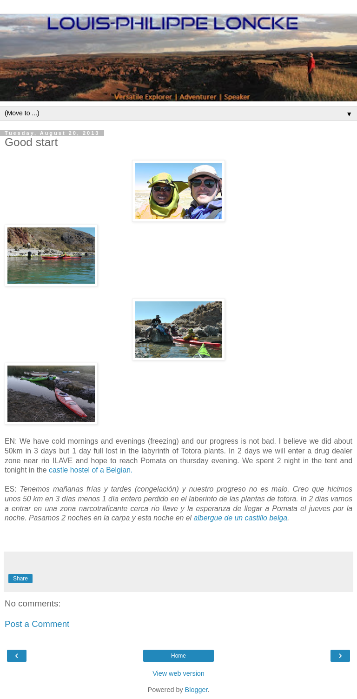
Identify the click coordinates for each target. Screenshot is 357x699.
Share (20, 578)
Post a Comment (37, 624)
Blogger (196, 689)
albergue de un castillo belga (241, 518)
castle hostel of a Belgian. (90, 470)
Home (178, 655)
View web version (178, 673)
